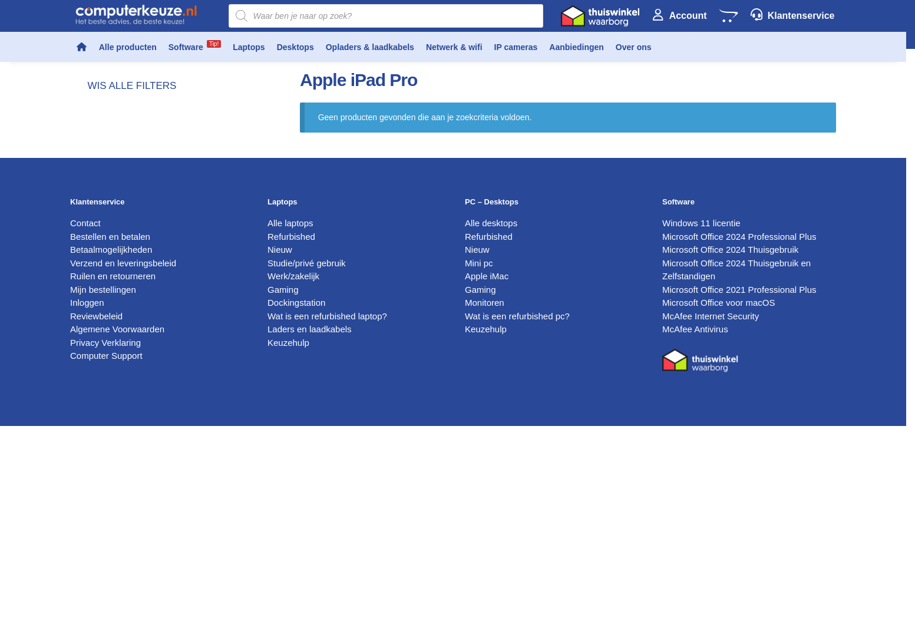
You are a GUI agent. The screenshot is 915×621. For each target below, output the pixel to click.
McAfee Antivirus (695, 329)
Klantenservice (801, 16)
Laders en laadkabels (309, 329)
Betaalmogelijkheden (111, 250)
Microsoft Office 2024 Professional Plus (739, 237)
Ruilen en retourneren (113, 276)
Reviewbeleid (96, 316)
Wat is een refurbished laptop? (327, 316)
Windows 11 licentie (701, 223)
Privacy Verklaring (105, 343)
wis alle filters (132, 85)
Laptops (249, 47)
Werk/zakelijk (293, 276)
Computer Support (106, 356)
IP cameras (516, 47)
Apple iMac (486, 276)
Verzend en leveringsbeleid (123, 263)
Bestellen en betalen (110, 237)
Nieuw (279, 250)
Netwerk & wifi (454, 47)
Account (688, 16)
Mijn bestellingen (103, 290)
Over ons (634, 47)
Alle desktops (491, 223)
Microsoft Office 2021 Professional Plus (739, 290)
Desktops (295, 47)
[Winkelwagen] (728, 16)
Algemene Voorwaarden (117, 329)
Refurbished (291, 237)
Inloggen (87, 303)
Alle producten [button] (128, 47)
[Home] (81, 47)
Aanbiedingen (576, 47)
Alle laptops (290, 223)
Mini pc (479, 263)
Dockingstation (296, 303)
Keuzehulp (288, 343)
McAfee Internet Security (710, 316)
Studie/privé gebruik (306, 263)
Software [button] (195, 46)
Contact (85, 223)
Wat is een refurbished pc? (517, 316)
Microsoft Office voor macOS (718, 303)
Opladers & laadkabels (370, 47)
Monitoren (484, 303)
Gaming (283, 290)
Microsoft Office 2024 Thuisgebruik (730, 250)
